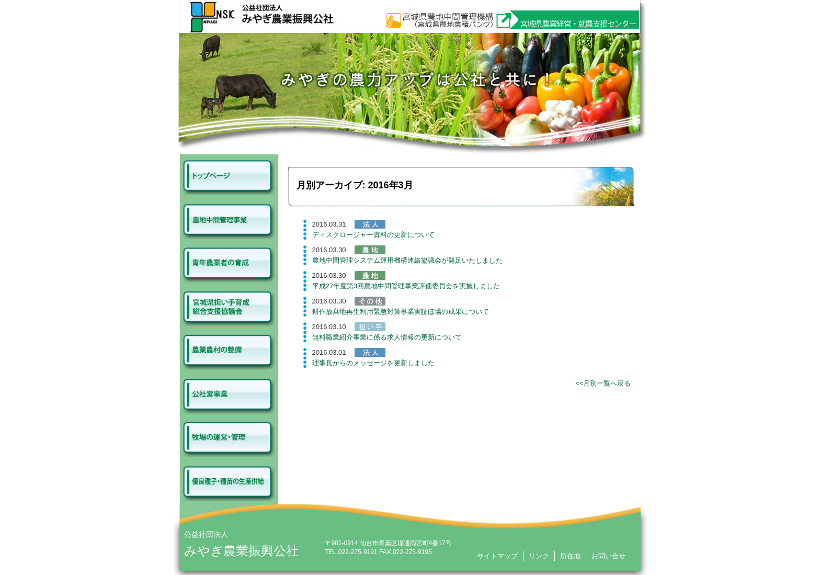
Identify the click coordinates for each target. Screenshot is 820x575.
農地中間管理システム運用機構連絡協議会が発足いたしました (407, 260)
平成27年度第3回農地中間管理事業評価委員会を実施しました (406, 286)
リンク (539, 556)
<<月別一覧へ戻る (603, 383)
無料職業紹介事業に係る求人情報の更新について (387, 337)
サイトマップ (497, 556)
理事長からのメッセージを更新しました (373, 363)
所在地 (570, 556)
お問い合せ (608, 556)
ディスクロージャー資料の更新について (373, 235)
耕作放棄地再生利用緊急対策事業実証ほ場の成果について (400, 311)
